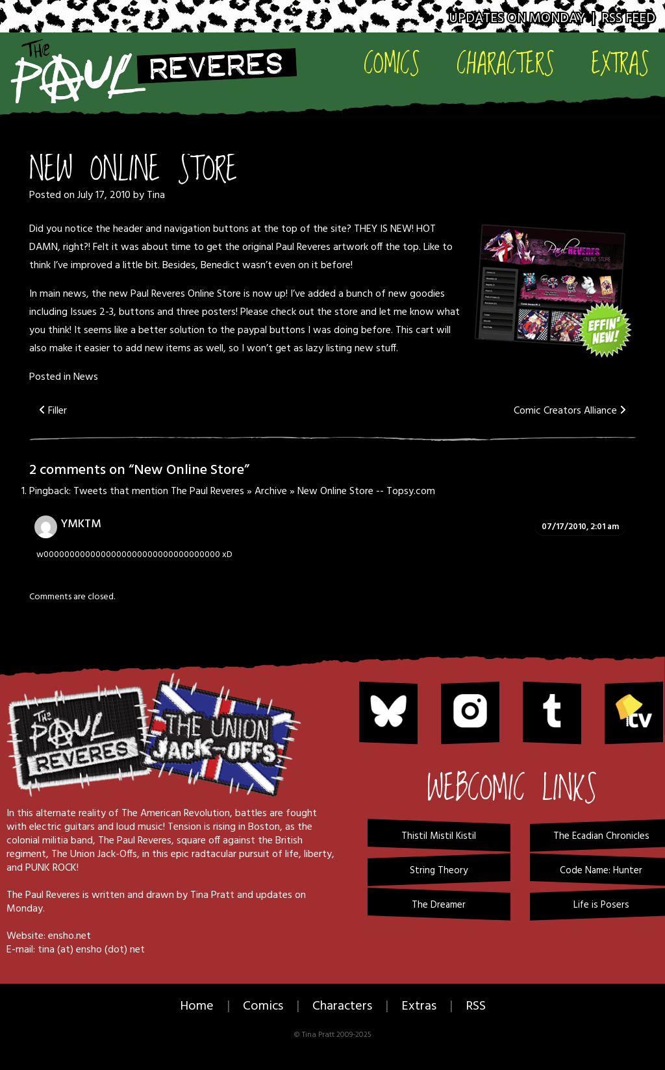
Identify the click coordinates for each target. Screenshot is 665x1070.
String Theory (439, 870)
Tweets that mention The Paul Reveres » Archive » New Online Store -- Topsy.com (254, 491)
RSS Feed (628, 18)
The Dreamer (439, 905)
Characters (506, 62)
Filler (53, 411)
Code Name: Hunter (601, 870)
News (85, 377)
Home (197, 1006)
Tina (156, 195)
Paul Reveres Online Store (186, 294)
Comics (392, 62)
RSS (476, 1006)
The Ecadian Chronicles (601, 836)
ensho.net (69, 936)
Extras (620, 62)
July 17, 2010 (104, 195)
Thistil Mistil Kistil (438, 836)
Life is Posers (601, 905)
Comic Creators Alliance (570, 411)
